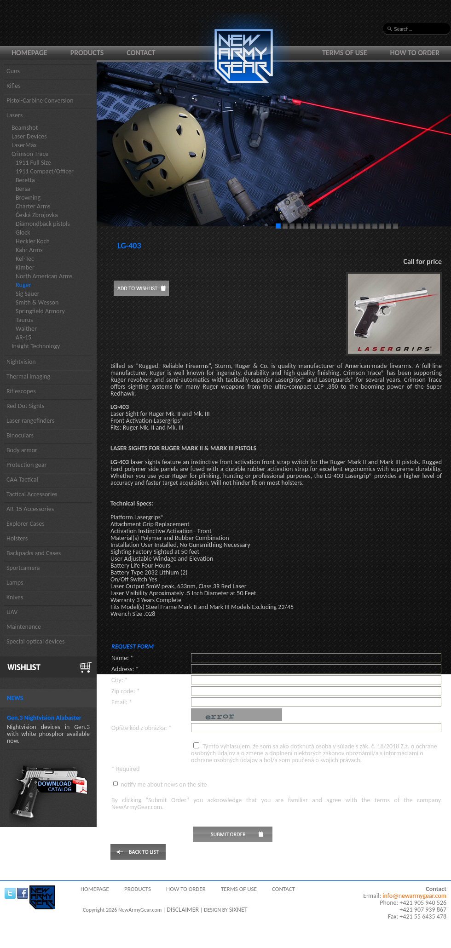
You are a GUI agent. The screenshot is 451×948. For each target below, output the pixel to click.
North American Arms (44, 276)
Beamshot (25, 128)
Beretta (25, 180)
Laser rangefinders (30, 420)
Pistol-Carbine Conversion (40, 100)
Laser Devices (29, 136)
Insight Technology (36, 346)
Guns (13, 71)
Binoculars (20, 435)
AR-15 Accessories (30, 509)
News (15, 698)
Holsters (17, 538)
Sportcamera (23, 567)
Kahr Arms (29, 250)
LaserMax (24, 145)
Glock (23, 232)
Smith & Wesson (37, 302)
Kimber (25, 267)
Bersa (23, 189)
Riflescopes (21, 391)
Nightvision (21, 361)
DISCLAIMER (183, 910)
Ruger (23, 285)
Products (87, 52)
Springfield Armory (40, 311)
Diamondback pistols (43, 224)
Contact (141, 52)
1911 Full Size (33, 163)
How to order (415, 52)
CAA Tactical (22, 479)
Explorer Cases (25, 523)
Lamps (14, 582)
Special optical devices (35, 641)
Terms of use (344, 52)
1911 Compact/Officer (45, 171)
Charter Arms (33, 206)
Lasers (14, 115)
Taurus (24, 320)
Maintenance (23, 626)
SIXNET (238, 910)
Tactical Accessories (32, 494)
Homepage (29, 52)
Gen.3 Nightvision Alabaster (44, 718)
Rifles (13, 85)
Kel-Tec (25, 259)
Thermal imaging (28, 376)
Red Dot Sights (25, 405)
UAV (11, 612)
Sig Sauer (28, 294)
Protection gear (26, 464)
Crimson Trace (30, 154)
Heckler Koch (33, 241)
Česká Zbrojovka (37, 215)
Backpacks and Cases (33, 553)
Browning (28, 197)
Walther (26, 329)
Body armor (21, 450)
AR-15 (23, 337)
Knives (14, 597)
